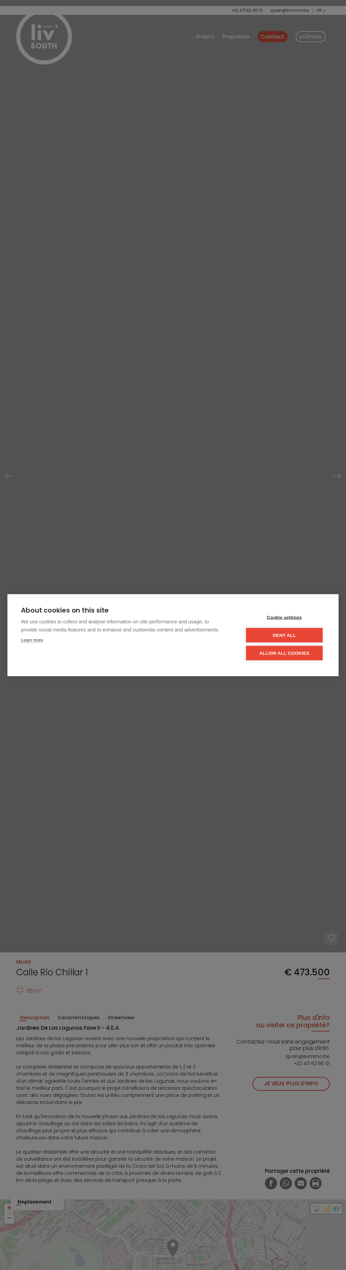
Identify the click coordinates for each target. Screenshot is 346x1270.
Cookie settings (284, 617)
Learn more (32, 639)
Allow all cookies (284, 652)
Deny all (284, 635)
